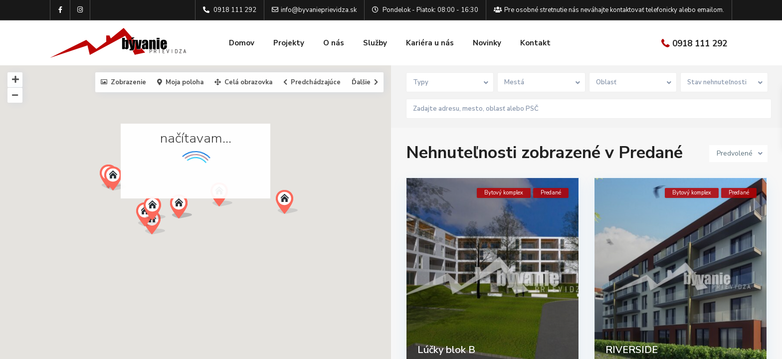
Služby (375, 43)
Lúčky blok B (446, 347)
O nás (333, 43)
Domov (241, 43)
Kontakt (535, 43)
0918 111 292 (699, 43)
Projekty (288, 43)
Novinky (487, 43)
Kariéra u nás (430, 43)
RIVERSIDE (631, 347)
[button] (184, 209)
